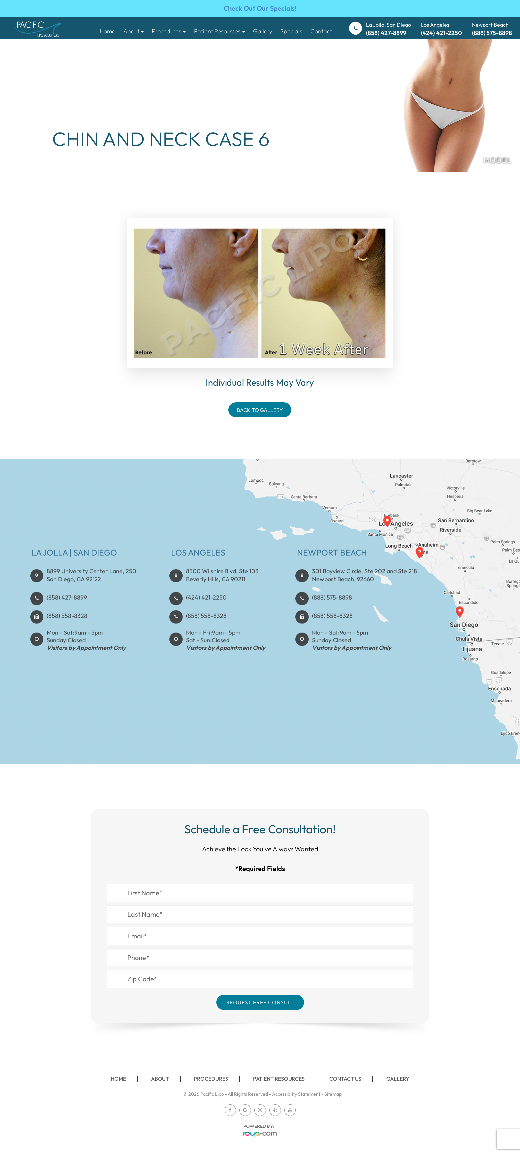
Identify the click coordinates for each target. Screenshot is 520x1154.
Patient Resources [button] (219, 31)
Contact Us (345, 1078)
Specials (291, 31)
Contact (321, 31)
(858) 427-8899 (67, 619)
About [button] (133, 31)
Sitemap (333, 1094)
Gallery (262, 31)
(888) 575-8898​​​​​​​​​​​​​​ (332, 619)
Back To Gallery (260, 410)
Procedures (211, 1078)
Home (107, 31)
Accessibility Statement (296, 1094)
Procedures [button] (169, 31)
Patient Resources (279, 1078)
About (160, 1078)
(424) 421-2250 (206, 619)
